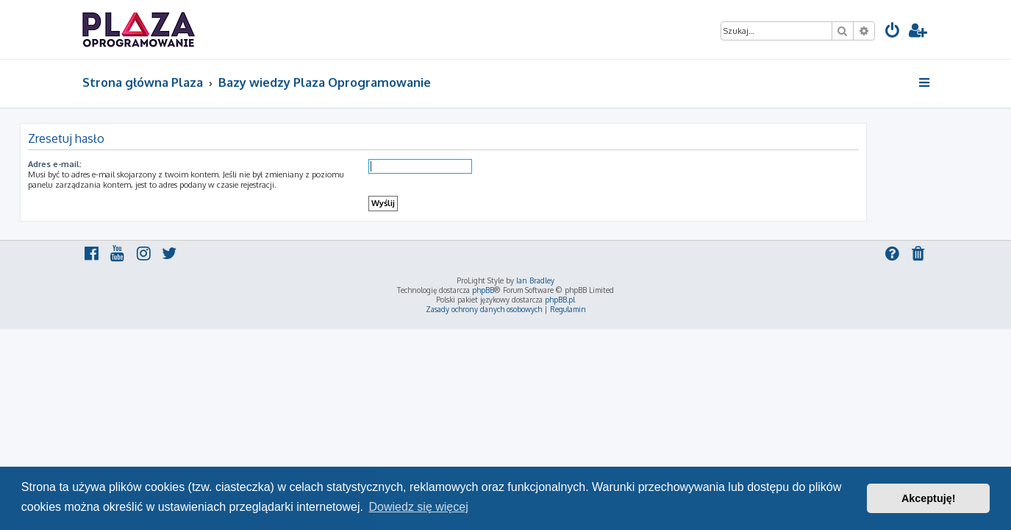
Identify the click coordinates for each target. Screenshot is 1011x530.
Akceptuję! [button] (928, 498)
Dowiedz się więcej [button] (418, 507)
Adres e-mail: (117, 164)
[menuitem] (892, 32)
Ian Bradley (535, 280)
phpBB (483, 290)
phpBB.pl (560, 299)
